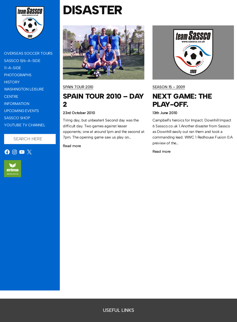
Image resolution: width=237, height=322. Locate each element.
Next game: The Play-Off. (182, 100)
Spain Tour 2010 (78, 87)
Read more (72, 145)
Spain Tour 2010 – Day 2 (103, 100)
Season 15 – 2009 (168, 87)
